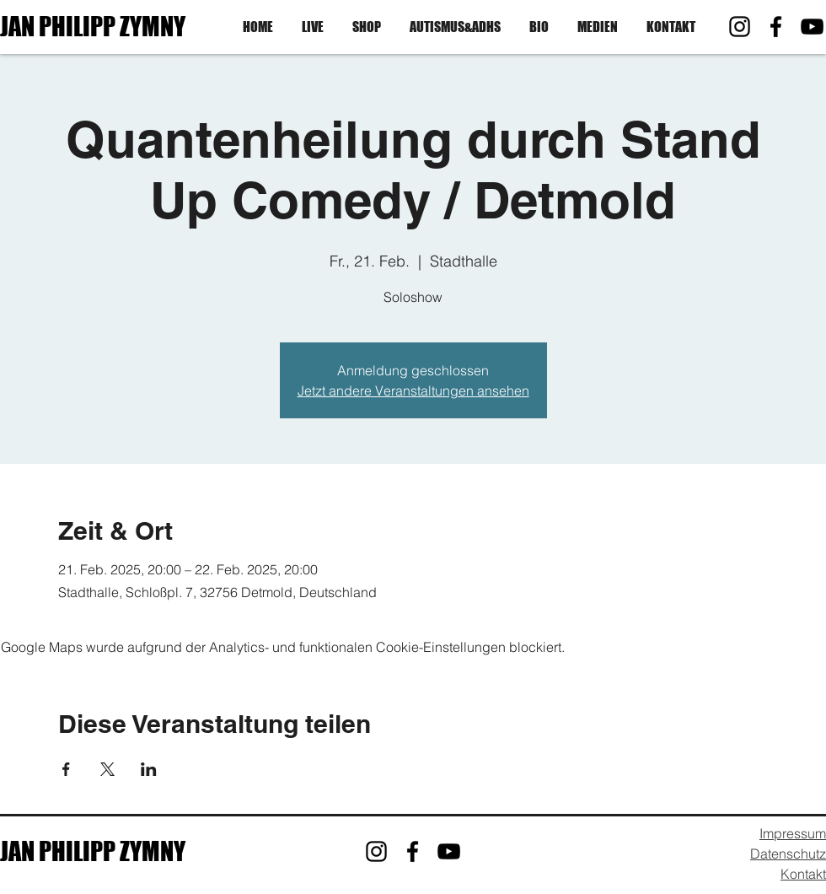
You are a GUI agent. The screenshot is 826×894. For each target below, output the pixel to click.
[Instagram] (740, 26)
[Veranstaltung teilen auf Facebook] (66, 769)
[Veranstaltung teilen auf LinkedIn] (149, 769)
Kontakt (803, 873)
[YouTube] (812, 26)
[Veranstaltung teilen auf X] (107, 769)
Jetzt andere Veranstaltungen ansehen (413, 390)
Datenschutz (788, 853)
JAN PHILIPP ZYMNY (92, 26)
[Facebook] (776, 26)
